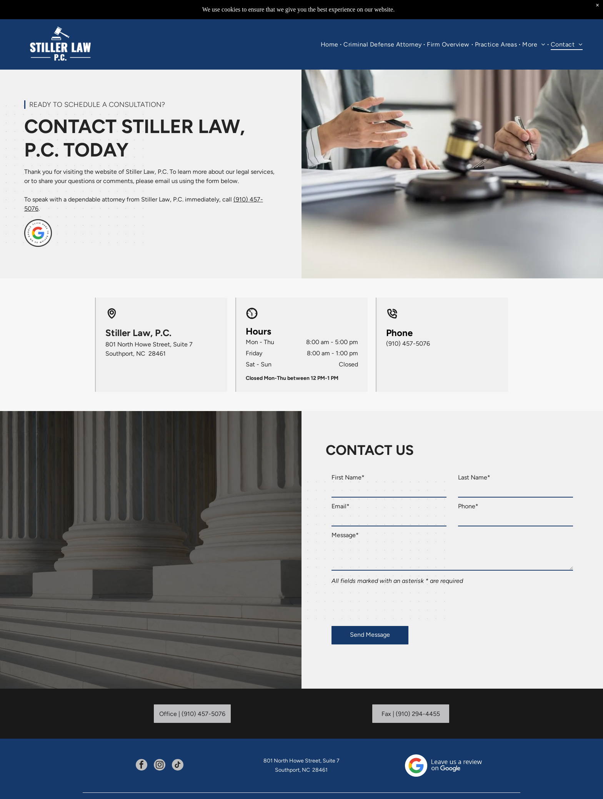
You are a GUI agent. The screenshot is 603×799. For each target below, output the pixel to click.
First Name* (348, 477)
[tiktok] (177, 765)
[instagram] (159, 765)
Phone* (468, 506)
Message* (345, 535)
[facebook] (141, 765)
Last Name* (474, 477)
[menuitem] (330, 44)
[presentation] (389, 603)
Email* (340, 506)
